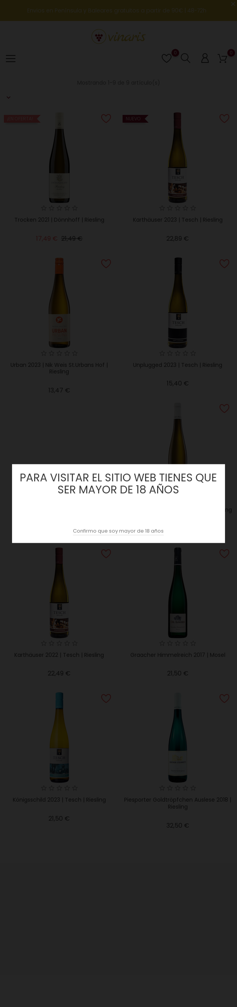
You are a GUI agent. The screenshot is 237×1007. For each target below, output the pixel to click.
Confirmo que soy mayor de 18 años (118, 530)
